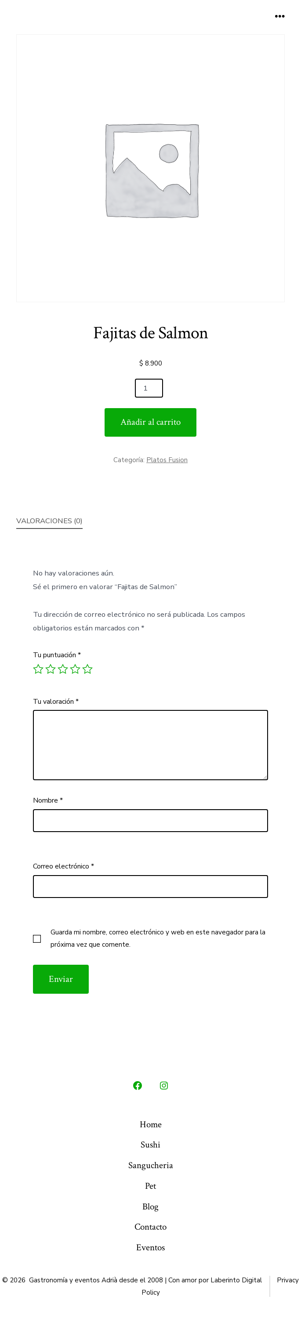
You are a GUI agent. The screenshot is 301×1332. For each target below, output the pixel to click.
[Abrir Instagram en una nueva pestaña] (164, 1085)
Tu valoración (56, 701)
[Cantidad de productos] (149, 388)
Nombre (48, 800)
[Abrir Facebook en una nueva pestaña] (137, 1085)
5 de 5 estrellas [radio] (87, 669)
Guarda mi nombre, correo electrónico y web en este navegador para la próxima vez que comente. (158, 938)
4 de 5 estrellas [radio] (75, 669)
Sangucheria (150, 1165)
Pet (150, 1186)
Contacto (150, 1227)
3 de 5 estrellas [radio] (63, 669)
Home (151, 1124)
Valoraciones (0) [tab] (49, 521)
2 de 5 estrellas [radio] (50, 669)
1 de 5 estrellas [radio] (38, 669)
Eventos (150, 1247)
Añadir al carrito (150, 422)
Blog (150, 1207)
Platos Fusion (167, 460)
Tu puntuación (57, 655)
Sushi (150, 1145)
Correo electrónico (63, 866)
